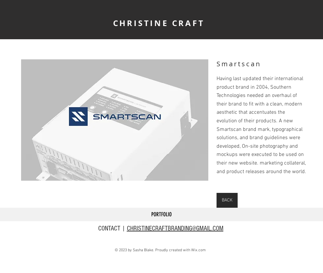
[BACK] (227, 200)
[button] (114, 120)
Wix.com (198, 250)
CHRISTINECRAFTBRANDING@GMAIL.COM (175, 228)
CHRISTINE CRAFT (159, 23)
